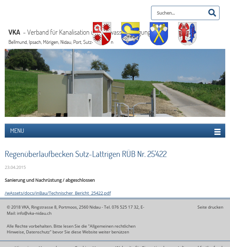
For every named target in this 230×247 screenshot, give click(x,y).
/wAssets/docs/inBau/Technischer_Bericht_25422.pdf (58, 193)
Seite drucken (210, 207)
